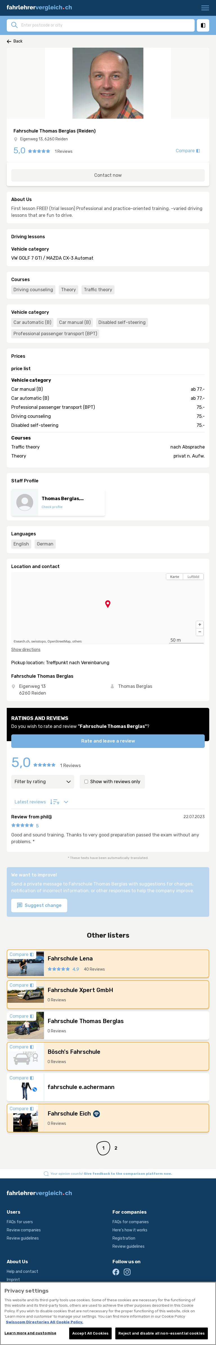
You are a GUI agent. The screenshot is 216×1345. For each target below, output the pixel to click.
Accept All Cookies (90, 1337)
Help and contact (22, 1271)
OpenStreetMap (59, 641)
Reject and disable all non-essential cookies (161, 1337)
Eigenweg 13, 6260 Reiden (44, 139)
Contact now (108, 175)
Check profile (52, 507)
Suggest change (39, 906)
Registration (123, 1238)
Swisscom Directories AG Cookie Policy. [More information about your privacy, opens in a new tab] (44, 1326)
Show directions (25, 649)
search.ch (23, 641)
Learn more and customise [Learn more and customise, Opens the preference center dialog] (30, 1337)
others (77, 641)
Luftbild (193, 576)
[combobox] (106, 25)
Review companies (24, 1230)
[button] (199, 624)
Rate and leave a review (108, 741)
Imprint (13, 1279)
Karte (174, 576)
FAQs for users (20, 1222)
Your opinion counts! (111, 1174)
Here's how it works (129, 1230)
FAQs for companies (130, 1222)
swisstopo (38, 641)
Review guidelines (23, 1238)
